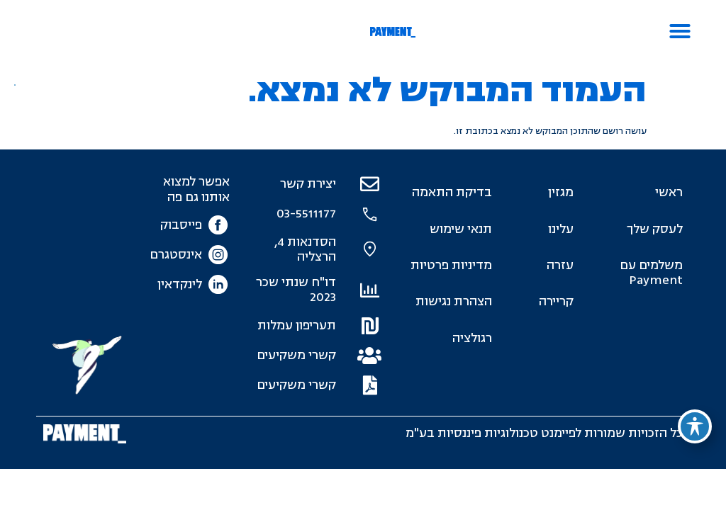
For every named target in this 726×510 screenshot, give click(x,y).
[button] (680, 31)
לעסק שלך (655, 229)
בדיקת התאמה (452, 192)
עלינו (561, 229)
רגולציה (472, 338)
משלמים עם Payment (651, 272)
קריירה (556, 301)
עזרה (560, 265)
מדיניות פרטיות (451, 265)
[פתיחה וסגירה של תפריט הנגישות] (695, 426)
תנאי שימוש (461, 229)
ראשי (669, 192)
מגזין (561, 192)
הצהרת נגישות (453, 301)
